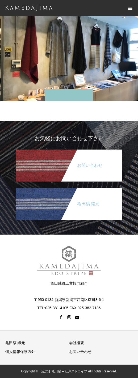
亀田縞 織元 (15, 343)
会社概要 (76, 343)
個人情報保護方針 (20, 351)
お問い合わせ (80, 351)
